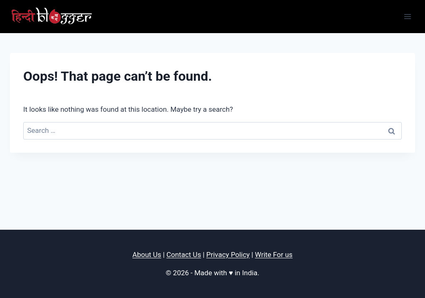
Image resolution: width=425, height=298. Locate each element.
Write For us (274, 254)
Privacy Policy (228, 254)
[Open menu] (407, 16)
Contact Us (183, 254)
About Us (146, 254)
